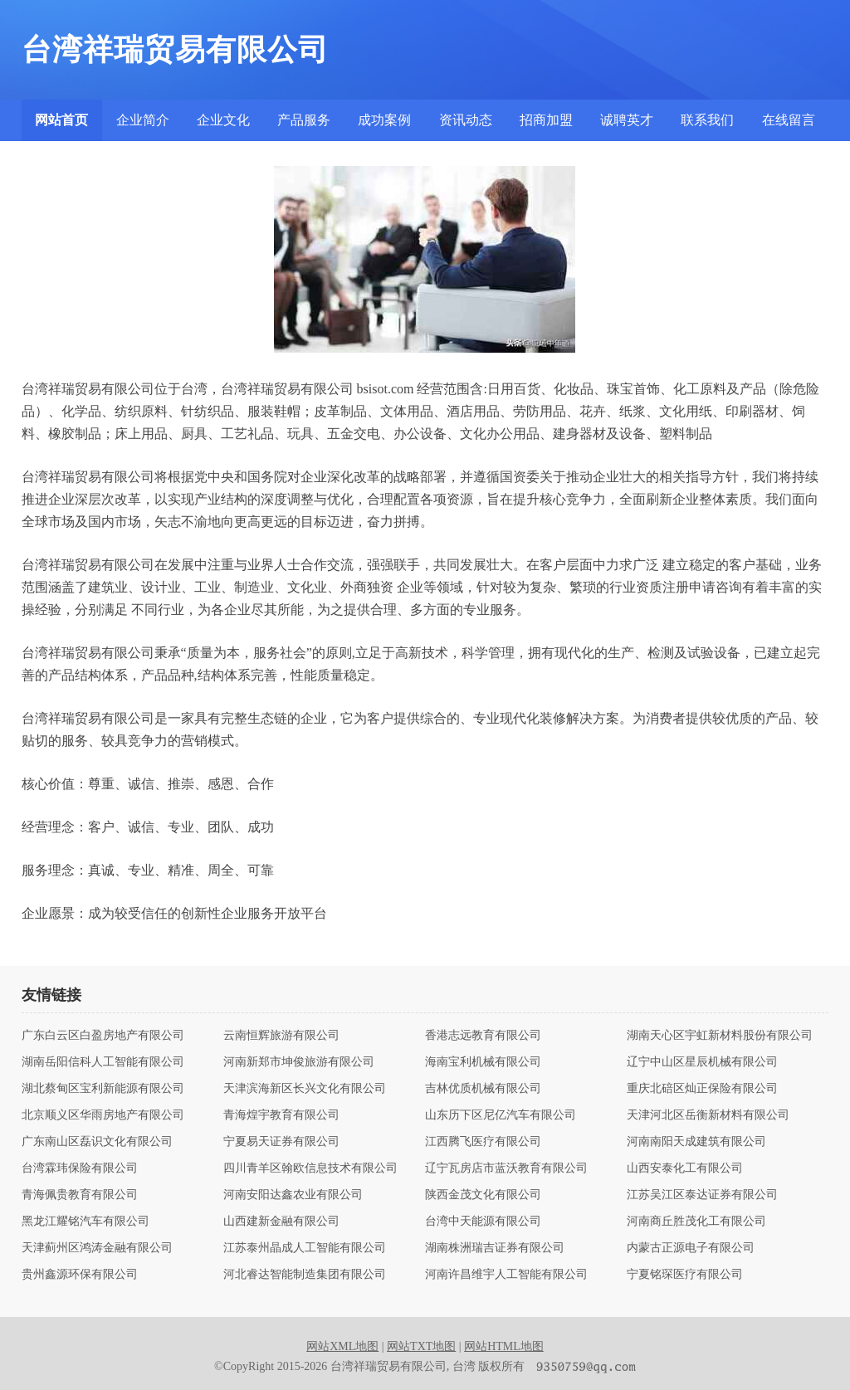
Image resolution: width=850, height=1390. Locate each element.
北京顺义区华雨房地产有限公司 (103, 1115)
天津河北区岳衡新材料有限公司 (708, 1115)
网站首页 (61, 120)
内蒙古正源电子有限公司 (691, 1248)
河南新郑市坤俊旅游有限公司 (298, 1062)
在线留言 (788, 120)
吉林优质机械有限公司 (483, 1089)
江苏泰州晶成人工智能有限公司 (304, 1248)
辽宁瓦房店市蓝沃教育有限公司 (506, 1168)
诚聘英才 (626, 120)
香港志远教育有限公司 (483, 1035)
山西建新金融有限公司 (281, 1221)
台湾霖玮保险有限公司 (80, 1168)
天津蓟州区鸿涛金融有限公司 (97, 1248)
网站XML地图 (342, 1346)
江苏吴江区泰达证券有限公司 (702, 1195)
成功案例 (384, 120)
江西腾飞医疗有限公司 (483, 1142)
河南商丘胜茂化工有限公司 (696, 1221)
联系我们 (707, 120)
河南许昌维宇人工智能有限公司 (506, 1274)
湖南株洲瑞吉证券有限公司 (494, 1248)
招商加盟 (546, 120)
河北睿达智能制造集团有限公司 (304, 1274)
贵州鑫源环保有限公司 (80, 1274)
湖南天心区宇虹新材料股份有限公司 (720, 1035)
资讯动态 (465, 120)
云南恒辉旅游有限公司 (281, 1035)
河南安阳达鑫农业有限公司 (293, 1195)
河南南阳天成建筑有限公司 (696, 1142)
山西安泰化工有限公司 (685, 1168)
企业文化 (223, 120)
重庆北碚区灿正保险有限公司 (702, 1089)
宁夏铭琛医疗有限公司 (685, 1274)
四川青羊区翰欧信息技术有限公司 (310, 1168)
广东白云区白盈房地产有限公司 (103, 1035)
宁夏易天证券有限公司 (281, 1142)
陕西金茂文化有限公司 (483, 1195)
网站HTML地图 (504, 1346)
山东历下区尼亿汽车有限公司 (500, 1115)
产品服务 (303, 120)
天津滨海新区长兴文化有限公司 (304, 1089)
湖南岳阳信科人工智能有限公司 (103, 1062)
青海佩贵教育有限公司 (80, 1195)
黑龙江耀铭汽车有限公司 (85, 1221)
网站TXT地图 (421, 1346)
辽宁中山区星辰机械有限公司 (702, 1062)
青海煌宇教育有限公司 (281, 1115)
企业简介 (142, 120)
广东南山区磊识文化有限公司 (97, 1142)
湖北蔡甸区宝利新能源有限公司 (103, 1089)
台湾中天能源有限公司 (483, 1221)
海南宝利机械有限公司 (483, 1062)
